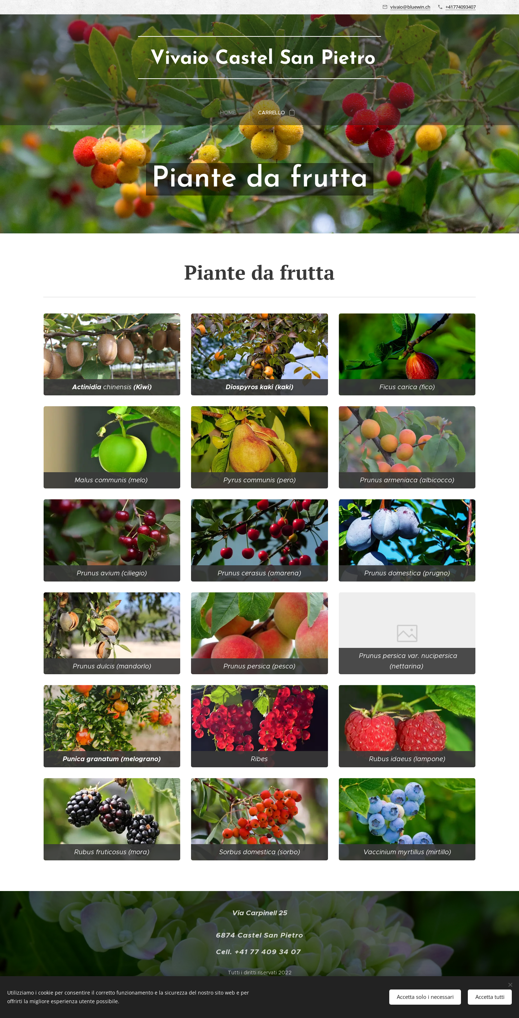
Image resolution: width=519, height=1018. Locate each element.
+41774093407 (460, 7)
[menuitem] (231, 113)
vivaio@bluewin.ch (410, 7)
